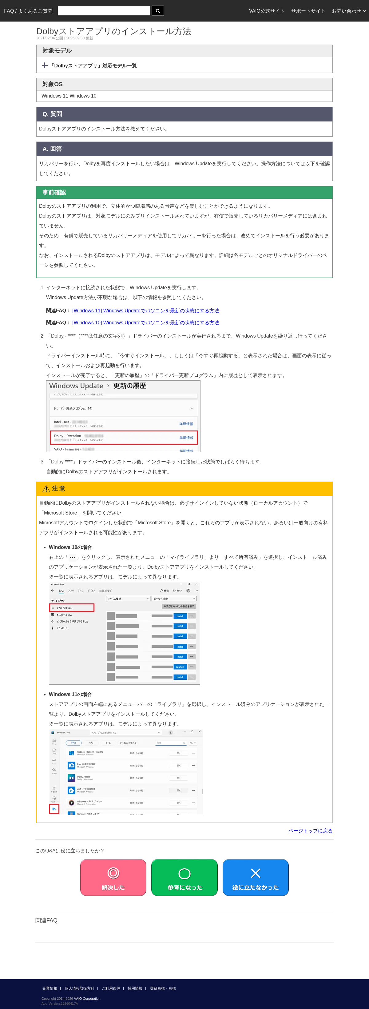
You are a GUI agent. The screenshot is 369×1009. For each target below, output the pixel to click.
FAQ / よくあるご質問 (28, 11)
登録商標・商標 (163, 988)
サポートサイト (308, 11)
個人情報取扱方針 (79, 988)
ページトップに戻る (310, 830)
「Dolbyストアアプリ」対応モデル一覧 (92, 65)
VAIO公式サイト (267, 11)
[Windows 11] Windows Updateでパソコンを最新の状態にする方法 (145, 310)
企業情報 (49, 988)
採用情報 (135, 988)
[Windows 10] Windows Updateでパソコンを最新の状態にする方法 (145, 322)
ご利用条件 (111, 988)
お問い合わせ (349, 11)
